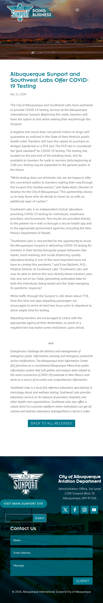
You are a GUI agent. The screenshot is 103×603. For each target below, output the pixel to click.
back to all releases (51, 423)
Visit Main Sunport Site (23, 503)
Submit (82, 581)
